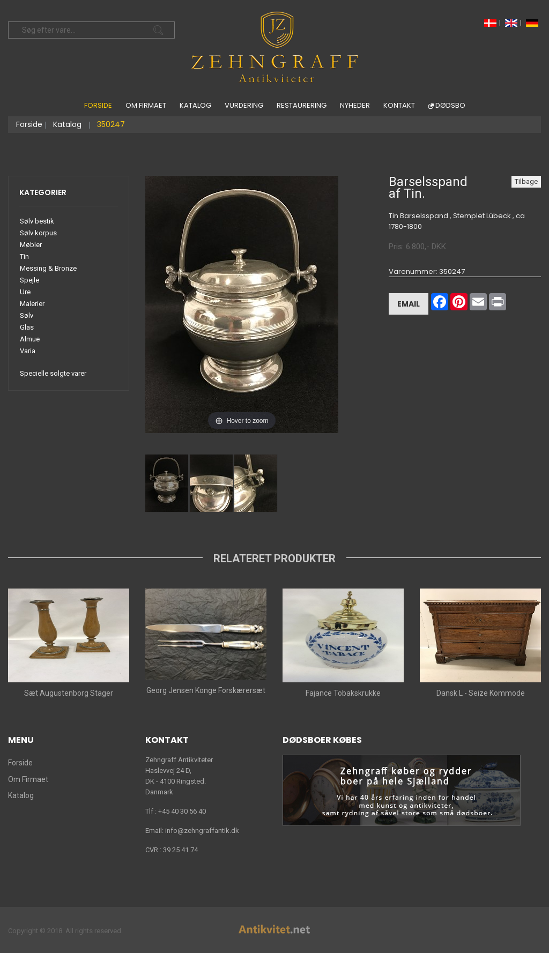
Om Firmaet (145, 105)
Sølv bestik (37, 221)
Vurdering (244, 105)
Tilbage (526, 181)
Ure (25, 292)
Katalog (195, 105)
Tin (24, 256)
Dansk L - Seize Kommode (480, 693)
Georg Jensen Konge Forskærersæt (205, 690)
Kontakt (399, 105)
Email (408, 304)
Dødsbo (450, 105)
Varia (27, 351)
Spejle (29, 280)
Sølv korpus (38, 233)
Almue (30, 339)
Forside (98, 105)
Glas (27, 327)
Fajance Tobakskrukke (343, 693)
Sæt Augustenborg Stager (68, 693)
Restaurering (302, 105)
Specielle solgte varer (53, 373)
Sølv (26, 315)
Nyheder (355, 105)
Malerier (32, 304)
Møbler (31, 245)
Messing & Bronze (48, 268)
